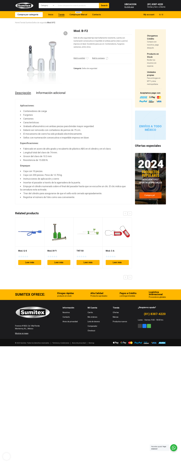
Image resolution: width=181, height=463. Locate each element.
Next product (130, 277)
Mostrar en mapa (21, 450)
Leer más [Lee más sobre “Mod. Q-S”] (29, 262)
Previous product (126, 277)
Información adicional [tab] (50, 93)
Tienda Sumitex (26, 22)
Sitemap (91, 460)
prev (125, 213)
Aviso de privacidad (79, 460)
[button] (65, 33)
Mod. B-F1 (52, 250)
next (130, 213)
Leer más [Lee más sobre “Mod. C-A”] (117, 262)
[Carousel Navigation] (127, 213)
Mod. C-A (110, 250)
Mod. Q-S (22, 250)
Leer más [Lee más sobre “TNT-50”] (88, 262)
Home (17, 22)
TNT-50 (80, 250)
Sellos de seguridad (39, 22)
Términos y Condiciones (60, 460)
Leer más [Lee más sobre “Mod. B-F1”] (58, 262)
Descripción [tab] (23, 93)
